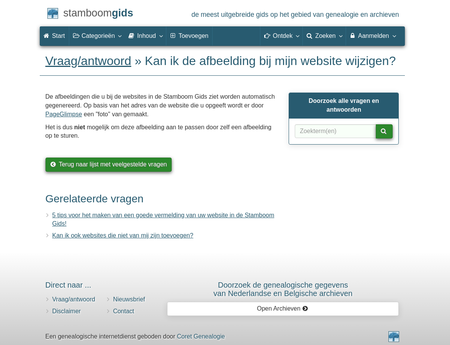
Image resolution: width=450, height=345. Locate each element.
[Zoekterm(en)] (335, 131)
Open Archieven (282, 308)
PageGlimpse (63, 114)
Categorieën (97, 35)
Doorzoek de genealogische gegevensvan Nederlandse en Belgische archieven (283, 289)
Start (54, 36)
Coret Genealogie (201, 336)
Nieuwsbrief (129, 299)
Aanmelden (372, 35)
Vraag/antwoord (88, 61)
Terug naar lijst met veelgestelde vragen (108, 164)
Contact (123, 311)
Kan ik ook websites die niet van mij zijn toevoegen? (122, 235)
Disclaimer (66, 311)
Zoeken (324, 35)
